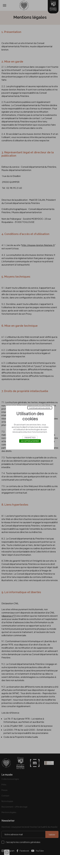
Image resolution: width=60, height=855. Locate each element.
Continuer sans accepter (39, 408)
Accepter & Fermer (30, 441)
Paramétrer (30, 437)
